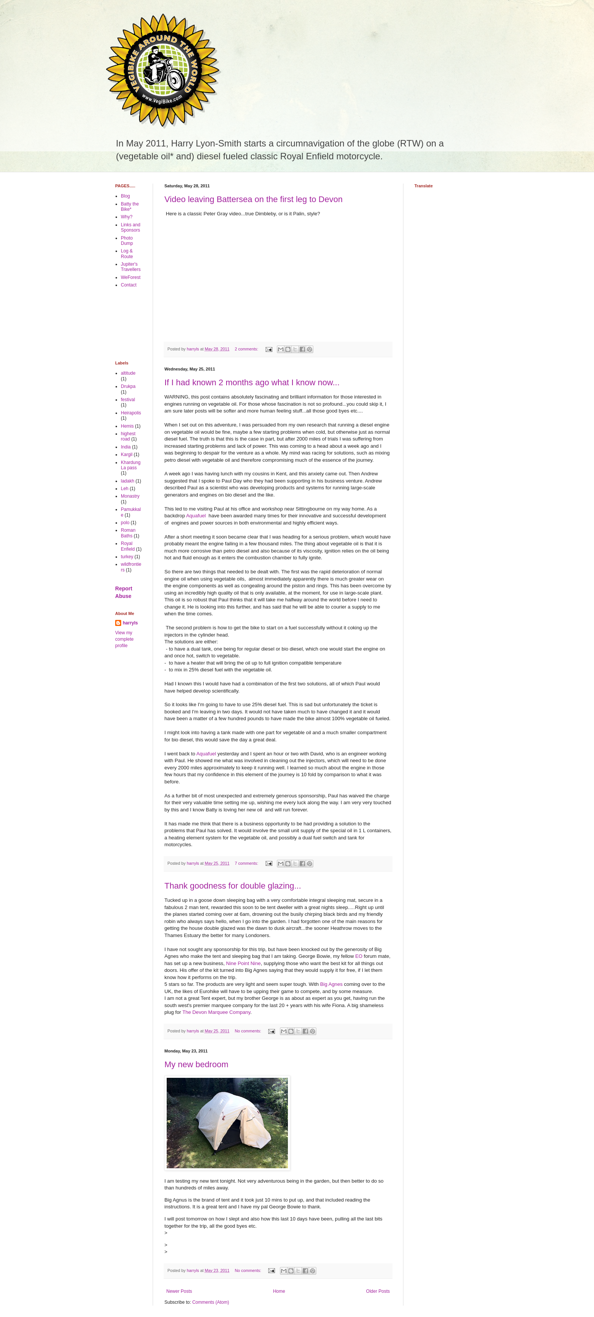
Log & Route (127, 253)
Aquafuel (197, 515)
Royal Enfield (128, 546)
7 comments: (247, 863)
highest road (128, 436)
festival (128, 399)
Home (279, 1291)
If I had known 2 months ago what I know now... (251, 382)
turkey (127, 556)
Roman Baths (128, 533)
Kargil (127, 454)
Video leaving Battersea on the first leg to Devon (253, 199)
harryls (130, 623)
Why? (127, 217)
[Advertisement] (139, 324)
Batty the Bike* (130, 206)
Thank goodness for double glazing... (232, 885)
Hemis (127, 426)
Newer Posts (179, 1291)
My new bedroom (196, 1064)
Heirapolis (131, 413)
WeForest (131, 277)
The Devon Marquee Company (216, 1012)
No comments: (249, 1031)
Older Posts (378, 1291)
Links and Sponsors (130, 227)
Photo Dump (127, 240)
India (126, 447)
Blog (125, 196)
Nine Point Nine (243, 963)
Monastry (130, 496)
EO (359, 956)
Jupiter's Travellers (131, 267)
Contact (128, 285)
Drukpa (128, 386)
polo (125, 522)
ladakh (127, 481)
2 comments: (247, 349)
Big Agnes (331, 984)
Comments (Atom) (210, 1302)
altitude (128, 373)
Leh (124, 488)
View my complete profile (124, 639)
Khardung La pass (131, 465)
